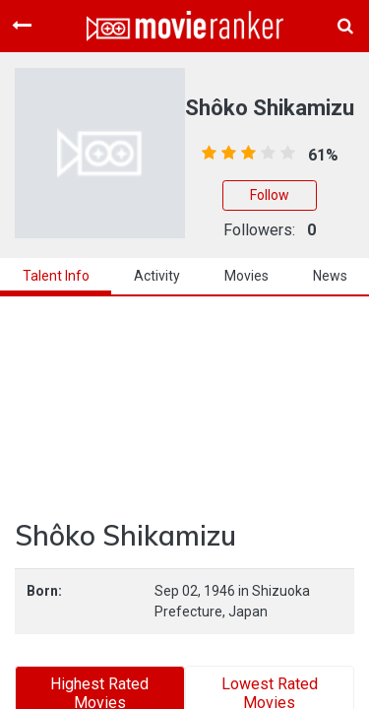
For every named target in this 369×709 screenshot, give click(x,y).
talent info (56, 276)
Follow (269, 195)
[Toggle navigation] (21, 25)
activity (157, 276)
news (330, 276)
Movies (246, 276)
